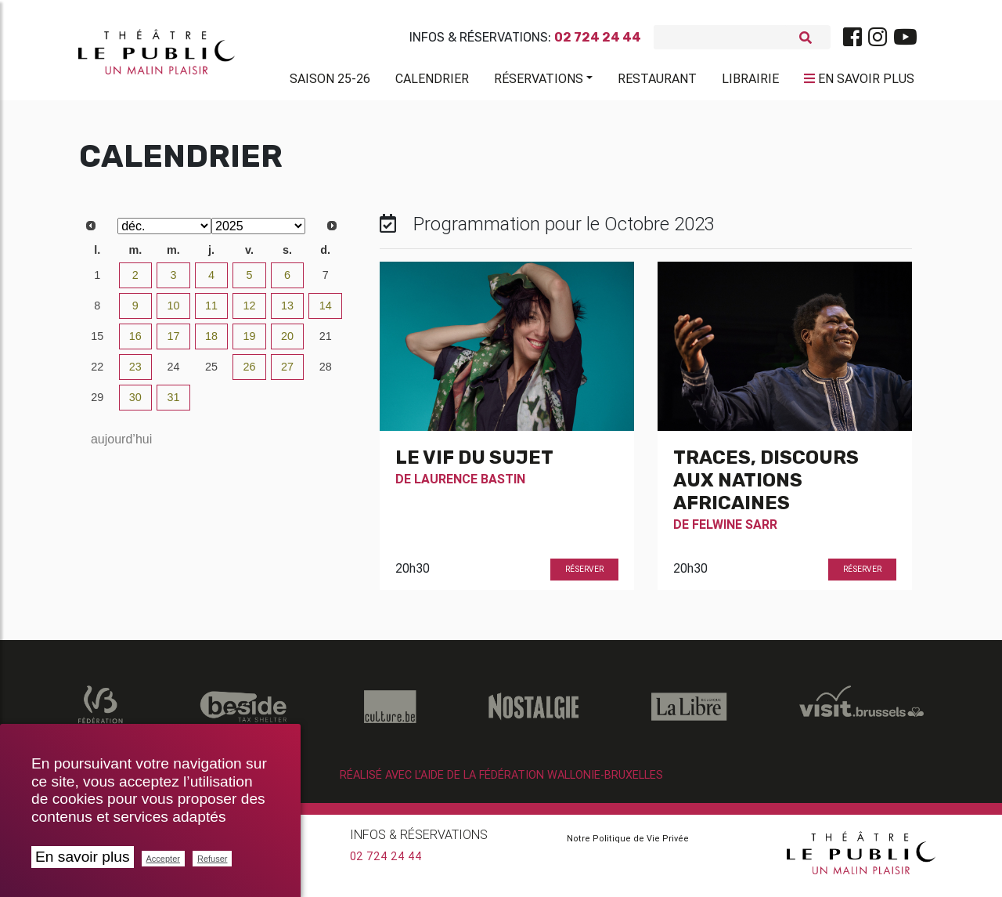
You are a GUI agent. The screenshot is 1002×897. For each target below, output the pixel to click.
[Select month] (164, 232)
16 (135, 342)
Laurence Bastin (469, 485)
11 (211, 312)
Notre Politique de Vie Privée (628, 844)
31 (173, 403)
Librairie (750, 81)
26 (249, 373)
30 (135, 403)
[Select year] (258, 232)
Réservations (538, 81)
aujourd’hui (121, 445)
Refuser (212, 858)
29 (97, 403)
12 (249, 312)
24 (173, 373)
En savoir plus (82, 856)
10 (173, 312)
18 (211, 342)
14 (325, 312)
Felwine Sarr (734, 530)
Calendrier (432, 81)
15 (97, 342)
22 (97, 373)
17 (173, 342)
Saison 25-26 (330, 81)
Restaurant (657, 81)
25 (211, 373)
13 (287, 312)
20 (287, 342)
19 (249, 342)
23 (135, 373)
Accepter (163, 858)
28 (325, 373)
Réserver (584, 575)
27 (287, 373)
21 (325, 342)
